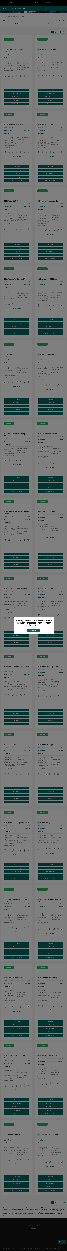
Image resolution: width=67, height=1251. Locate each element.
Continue (33, 630)
